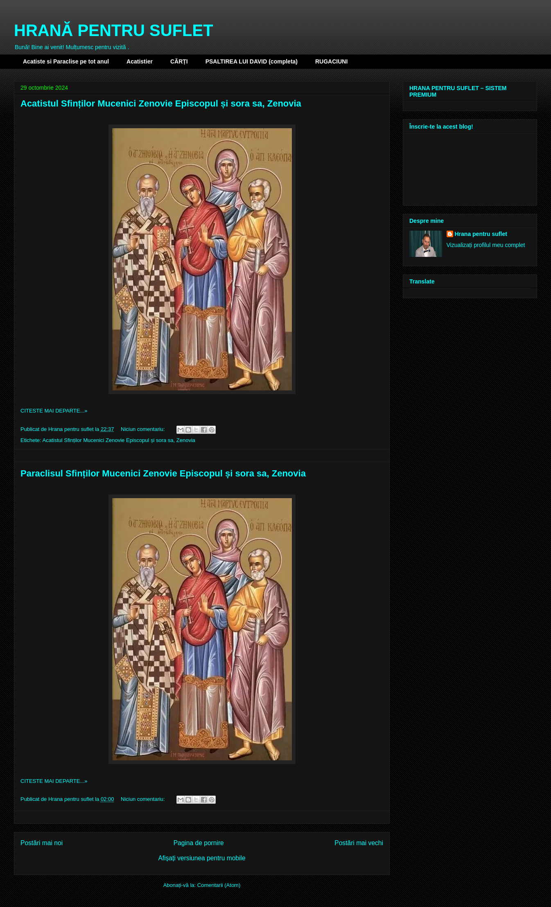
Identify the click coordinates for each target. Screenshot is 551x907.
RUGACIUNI (331, 61)
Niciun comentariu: (143, 429)
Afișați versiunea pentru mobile (201, 858)
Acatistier (139, 61)
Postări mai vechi (358, 842)
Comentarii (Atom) (218, 885)
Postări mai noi (41, 842)
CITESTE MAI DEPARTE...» (54, 411)
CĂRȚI (179, 61)
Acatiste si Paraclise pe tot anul (66, 61)
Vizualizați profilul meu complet (486, 245)
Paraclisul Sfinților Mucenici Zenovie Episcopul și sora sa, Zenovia (163, 473)
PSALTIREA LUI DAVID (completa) (251, 61)
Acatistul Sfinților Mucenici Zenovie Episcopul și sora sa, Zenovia (160, 103)
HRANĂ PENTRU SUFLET (113, 30)
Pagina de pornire (199, 842)
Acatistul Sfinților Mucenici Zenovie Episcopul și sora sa (107, 440)
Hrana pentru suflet (481, 234)
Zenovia (185, 440)
